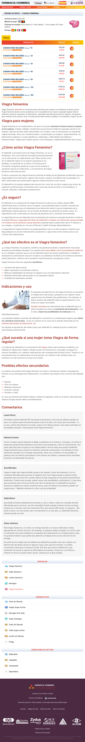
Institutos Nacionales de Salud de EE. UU (19, 323)
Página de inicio (12, 13)
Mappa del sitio (33, 709)
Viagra (44, 347)
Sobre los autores (59, 709)
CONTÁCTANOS (42, 7)
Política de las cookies (42, 729)
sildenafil (18, 109)
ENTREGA (57, 7)
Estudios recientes (39, 306)
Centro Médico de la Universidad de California (63, 250)
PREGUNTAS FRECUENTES (74, 7)
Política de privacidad (42, 732)
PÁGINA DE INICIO (7, 7)
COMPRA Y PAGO (25, 7)
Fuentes (23, 709)
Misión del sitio (46, 709)
